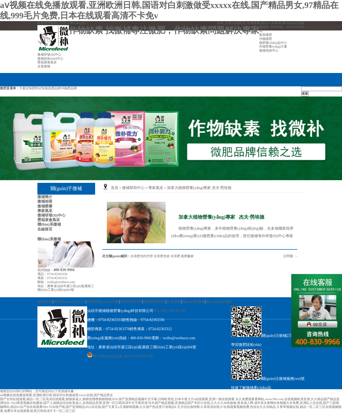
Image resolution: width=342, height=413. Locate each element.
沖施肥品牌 (69, 88)
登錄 (220, 23)
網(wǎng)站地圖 (293, 23)
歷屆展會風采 (48, 220)
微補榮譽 (44, 206)
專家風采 (44, 211)
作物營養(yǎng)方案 (102, 302)
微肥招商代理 (131, 302)
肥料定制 (38, 88)
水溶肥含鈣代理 (141, 256)
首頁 (114, 188)
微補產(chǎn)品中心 (69, 302)
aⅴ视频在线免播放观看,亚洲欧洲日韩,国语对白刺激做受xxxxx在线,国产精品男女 (56, 395)
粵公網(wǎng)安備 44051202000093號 (120, 356)
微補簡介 (44, 197)
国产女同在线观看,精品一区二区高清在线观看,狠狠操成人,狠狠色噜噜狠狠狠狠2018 (59, 399)
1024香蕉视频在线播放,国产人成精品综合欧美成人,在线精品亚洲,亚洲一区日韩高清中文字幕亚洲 (78, 403)
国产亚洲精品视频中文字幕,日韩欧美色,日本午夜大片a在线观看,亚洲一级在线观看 (177, 399)
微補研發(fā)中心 (51, 215)
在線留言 (238, 23)
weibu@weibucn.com (61, 282)
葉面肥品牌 (53, 88)
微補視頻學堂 (154, 302)
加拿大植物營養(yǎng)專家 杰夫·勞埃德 (199, 188)
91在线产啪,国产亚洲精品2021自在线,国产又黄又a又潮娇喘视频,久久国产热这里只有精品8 (112, 407)
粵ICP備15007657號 (169, 311)
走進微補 (173, 302)
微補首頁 (44, 302)
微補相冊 (44, 201)
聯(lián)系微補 (271, 23)
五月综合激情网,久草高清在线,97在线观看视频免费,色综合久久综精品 (226, 407)
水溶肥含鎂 (162, 256)
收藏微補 (253, 23)
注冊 (228, 23)
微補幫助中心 (133, 188)
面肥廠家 (187, 256)
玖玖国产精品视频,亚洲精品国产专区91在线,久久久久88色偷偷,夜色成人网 (200, 403)
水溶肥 (175, 256)
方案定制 (25, 88)
